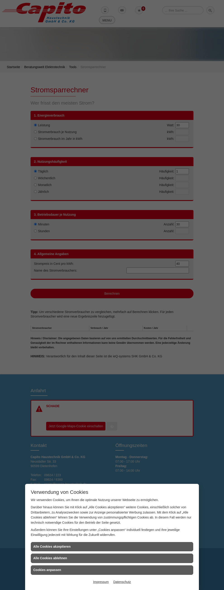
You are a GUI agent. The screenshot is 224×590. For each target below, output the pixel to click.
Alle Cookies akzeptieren (52, 546)
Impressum (101, 582)
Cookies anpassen (47, 570)
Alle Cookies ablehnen (50, 558)
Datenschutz (122, 582)
